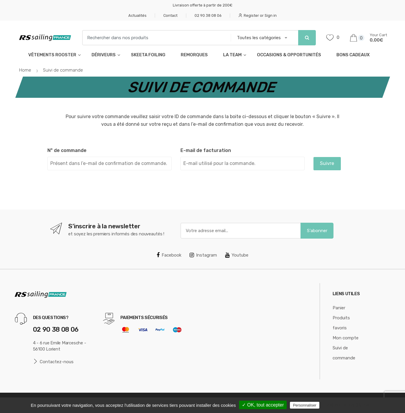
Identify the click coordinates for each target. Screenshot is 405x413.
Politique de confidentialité (350, 405)
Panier (339, 307)
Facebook (169, 255)
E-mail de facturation (205, 150)
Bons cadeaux (353, 54)
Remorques (194, 54)
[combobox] (154, 37)
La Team (232, 54)
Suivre (327, 163)
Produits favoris (341, 323)
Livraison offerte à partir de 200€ (203, 5)
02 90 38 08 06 (208, 15)
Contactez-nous (53, 361)
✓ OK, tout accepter (263, 404)
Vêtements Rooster (52, 54)
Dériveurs (104, 54)
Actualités (137, 15)
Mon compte (345, 338)
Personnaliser (304, 405)
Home (25, 70)
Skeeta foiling (148, 54)
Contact (170, 15)
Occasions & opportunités (289, 54)
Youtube (236, 255)
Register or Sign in (257, 15)
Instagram (203, 255)
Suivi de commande (344, 353)
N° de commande (67, 150)
